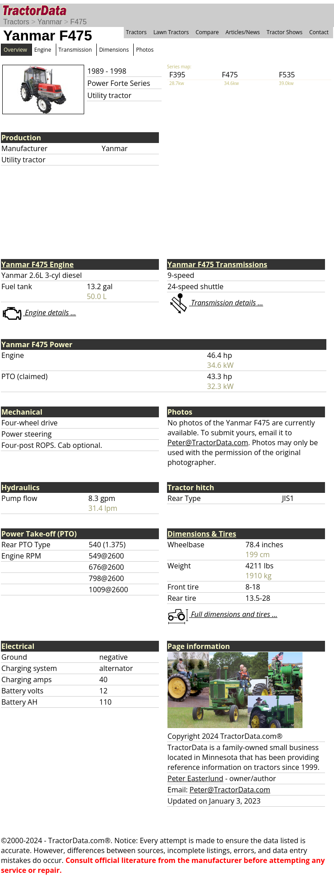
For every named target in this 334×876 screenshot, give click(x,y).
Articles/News (243, 32)
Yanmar (49, 22)
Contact (319, 32)
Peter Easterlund (195, 778)
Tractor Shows (284, 32)
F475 (78, 22)
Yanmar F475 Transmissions (217, 264)
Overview (15, 50)
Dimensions (114, 50)
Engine (42, 50)
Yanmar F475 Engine (37, 264)
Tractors (16, 22)
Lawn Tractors (171, 32)
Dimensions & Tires (201, 534)
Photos (144, 50)
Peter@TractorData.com (207, 442)
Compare (207, 32)
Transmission (75, 50)
